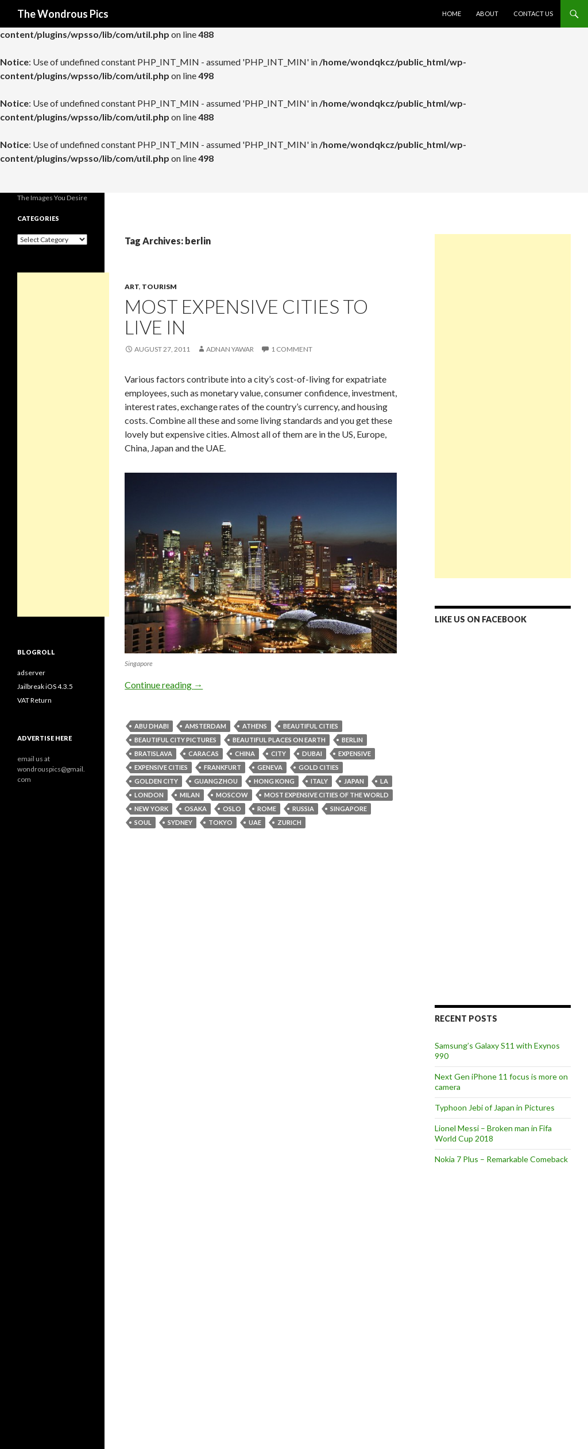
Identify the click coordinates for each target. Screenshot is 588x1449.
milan (190, 794)
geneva (270, 767)
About (487, 13)
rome (266, 808)
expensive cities (161, 767)
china (245, 753)
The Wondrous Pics (63, 13)
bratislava (153, 753)
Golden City (156, 781)
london (149, 794)
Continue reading (164, 684)
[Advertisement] (503, 406)
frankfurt (222, 767)
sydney (180, 822)
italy (319, 781)
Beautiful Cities (310, 726)
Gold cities (319, 767)
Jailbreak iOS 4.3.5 (45, 686)
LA (384, 781)
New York (151, 808)
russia (303, 808)
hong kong (274, 781)
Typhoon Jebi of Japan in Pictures (495, 1107)
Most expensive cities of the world (326, 794)
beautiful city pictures (175, 739)
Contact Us (533, 13)
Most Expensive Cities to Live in (246, 316)
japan (354, 781)
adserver (31, 672)
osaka (195, 808)
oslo (232, 808)
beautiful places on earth (279, 739)
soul (143, 822)
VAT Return (34, 700)
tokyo (220, 822)
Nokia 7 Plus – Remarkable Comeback (501, 1159)
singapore (348, 808)
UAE (255, 822)
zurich (289, 822)
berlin (352, 739)
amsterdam (205, 726)
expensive (354, 753)
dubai (312, 753)
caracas (203, 753)
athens (254, 726)
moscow (232, 794)
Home (451, 13)
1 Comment (291, 349)
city (278, 753)
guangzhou (216, 781)
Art (132, 286)
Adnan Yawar (230, 349)
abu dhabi (151, 726)
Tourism (159, 286)
